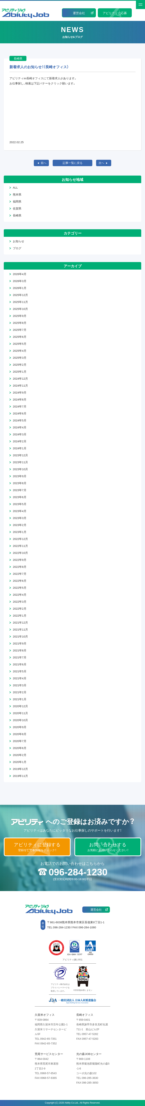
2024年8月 (19, 399)
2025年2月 (19, 364)
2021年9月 (19, 643)
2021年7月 (19, 657)
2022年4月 (19, 594)
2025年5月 (19, 344)
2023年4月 (19, 511)
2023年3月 (19, 518)
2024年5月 (19, 420)
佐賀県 (17, 208)
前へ (43, 163)
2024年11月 (20, 385)
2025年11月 (20, 302)
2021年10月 (20, 636)
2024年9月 (19, 392)
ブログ (17, 248)
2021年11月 (20, 629)
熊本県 (17, 194)
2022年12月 (20, 539)
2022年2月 (19, 608)
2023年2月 (19, 525)
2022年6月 (19, 581)
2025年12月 (20, 295)
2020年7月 (19, 741)
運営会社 (79, 13)
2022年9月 (19, 560)
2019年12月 (20, 769)
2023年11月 (20, 462)
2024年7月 (19, 406)
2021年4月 (19, 678)
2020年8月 (19, 734)
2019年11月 (20, 776)
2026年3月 (19, 281)
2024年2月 (19, 441)
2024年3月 (19, 434)
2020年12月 (20, 706)
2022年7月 (19, 574)
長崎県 (17, 215)
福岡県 (17, 201)
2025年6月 (19, 337)
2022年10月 (20, 553)
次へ (101, 163)
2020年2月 (19, 755)
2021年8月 (19, 650)
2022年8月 (19, 567)
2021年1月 (19, 699)
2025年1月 (19, 371)
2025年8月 (19, 323)
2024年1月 (19, 448)
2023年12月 (20, 455)
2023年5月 (19, 504)
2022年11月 (20, 546)
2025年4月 (19, 351)
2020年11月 (20, 713)
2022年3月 (19, 601)
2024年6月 (19, 413)
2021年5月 (19, 671)
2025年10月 (20, 309)
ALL (15, 187)
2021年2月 (19, 692)
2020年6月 (19, 748)
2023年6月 (19, 497)
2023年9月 (19, 476)
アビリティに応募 (115, 13)
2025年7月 (19, 330)
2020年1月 (19, 762)
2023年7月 (19, 490)
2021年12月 (20, 622)
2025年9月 (19, 316)
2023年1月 (19, 532)
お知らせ (18, 241)
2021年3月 (19, 685)
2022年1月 (19, 615)
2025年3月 (19, 357)
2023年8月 (19, 483)
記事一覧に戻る (73, 163)
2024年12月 (20, 378)
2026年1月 (19, 288)
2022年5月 (19, 587)
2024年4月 (19, 427)
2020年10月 (20, 720)
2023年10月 (20, 469)
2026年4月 (19, 274)
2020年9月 (19, 727)
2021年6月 (19, 664)
